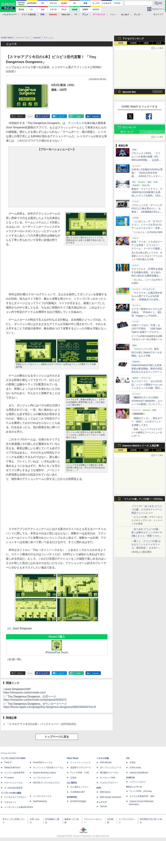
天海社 (133, 762)
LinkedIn (95, 116)
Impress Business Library (44, 772)
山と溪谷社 (72, 783)
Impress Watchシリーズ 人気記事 (140, 445)
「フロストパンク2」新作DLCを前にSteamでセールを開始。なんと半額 (146, 352)
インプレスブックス (42, 796)
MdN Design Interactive (110, 797)
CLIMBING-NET (77, 792)
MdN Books (105, 792)
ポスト (20, 116)
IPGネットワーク (134, 787)
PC (76, 14)
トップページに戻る (57, 736)
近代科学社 (72, 797)
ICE (128, 758)
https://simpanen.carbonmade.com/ (24, 692)
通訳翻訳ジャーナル (109, 772)
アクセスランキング (133, 38)
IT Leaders (9, 777)
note (78, 116)
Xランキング (129, 127)
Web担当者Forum (12, 767)
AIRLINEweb (106, 762)
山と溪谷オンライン (79, 787)
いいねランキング (152, 132)
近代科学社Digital (78, 801)
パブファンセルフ (138, 782)
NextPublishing (40, 801)
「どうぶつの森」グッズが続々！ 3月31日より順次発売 (142, 500)
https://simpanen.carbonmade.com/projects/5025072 (35, 699)
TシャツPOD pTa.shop (141, 791)
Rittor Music (73, 758)
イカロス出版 (103, 758)
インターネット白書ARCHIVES (18, 807)
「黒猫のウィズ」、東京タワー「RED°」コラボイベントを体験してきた (146, 421)
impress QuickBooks (139, 772)
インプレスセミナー (42, 777)
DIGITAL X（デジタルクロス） (47, 783)
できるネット (10, 802)
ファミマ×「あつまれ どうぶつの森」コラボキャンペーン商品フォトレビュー (146, 509)
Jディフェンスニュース (110, 767)
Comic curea (135, 767)
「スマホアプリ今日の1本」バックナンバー (41, 724)
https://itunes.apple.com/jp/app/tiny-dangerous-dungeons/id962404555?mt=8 (49, 707)
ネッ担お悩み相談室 (13, 788)
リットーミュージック (80, 762)
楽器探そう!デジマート (80, 767)
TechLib (103, 806)
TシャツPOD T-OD (79, 772)
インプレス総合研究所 (14, 772)
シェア (44, 116)
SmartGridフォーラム (43, 762)
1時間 (120, 43)
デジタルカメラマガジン (15, 797)
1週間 (146, 43)
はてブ (61, 116)
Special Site (129, 92)
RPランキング (126, 132)
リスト (30, 116)
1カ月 (158, 43)
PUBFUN (130, 777)
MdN (99, 788)
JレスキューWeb (107, 777)
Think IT (8, 762)
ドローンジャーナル (13, 783)
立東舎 (73, 777)
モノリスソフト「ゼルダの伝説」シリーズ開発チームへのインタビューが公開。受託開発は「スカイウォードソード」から (146, 388)
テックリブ (102, 802)
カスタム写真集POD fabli (142, 796)
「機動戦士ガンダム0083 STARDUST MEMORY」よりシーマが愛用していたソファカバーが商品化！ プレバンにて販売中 (146, 404)
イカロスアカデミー (109, 783)
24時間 (133, 43)
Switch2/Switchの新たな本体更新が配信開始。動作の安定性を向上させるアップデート (146, 368)
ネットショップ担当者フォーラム (48, 767)
